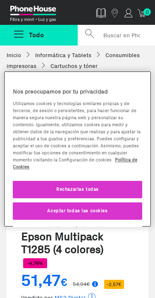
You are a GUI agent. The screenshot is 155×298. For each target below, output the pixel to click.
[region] (77, 149)
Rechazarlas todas (77, 189)
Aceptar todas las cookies (77, 211)
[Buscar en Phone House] (116, 35)
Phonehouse (42, 14)
